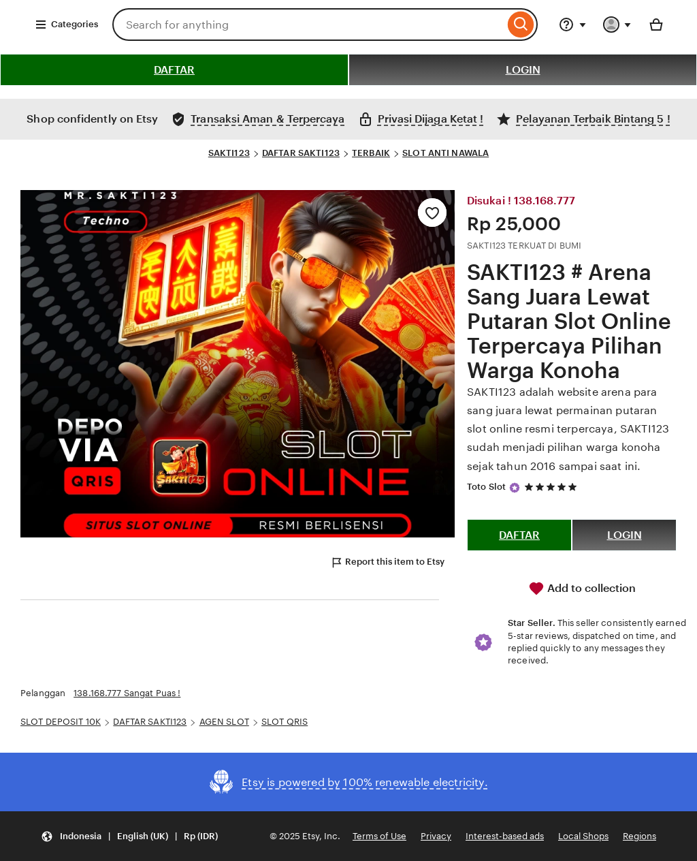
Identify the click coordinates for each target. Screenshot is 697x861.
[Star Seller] (514, 488)
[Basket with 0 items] (656, 24)
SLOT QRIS (284, 722)
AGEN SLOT (224, 722)
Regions (639, 836)
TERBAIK (371, 153)
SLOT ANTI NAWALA (445, 153)
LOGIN (523, 69)
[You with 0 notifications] (617, 24)
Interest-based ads (505, 836)
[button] (129, 836)
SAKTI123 (229, 153)
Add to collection (582, 588)
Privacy (436, 836)
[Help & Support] (572, 24)
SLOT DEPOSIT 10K (60, 722)
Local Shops (583, 836)
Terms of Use (379, 836)
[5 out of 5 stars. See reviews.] (553, 486)
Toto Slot (486, 487)
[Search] (521, 24)
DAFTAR (174, 69)
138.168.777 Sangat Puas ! (127, 693)
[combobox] (308, 24)
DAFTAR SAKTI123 (301, 153)
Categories (66, 24)
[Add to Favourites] (432, 212)
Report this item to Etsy (387, 563)
